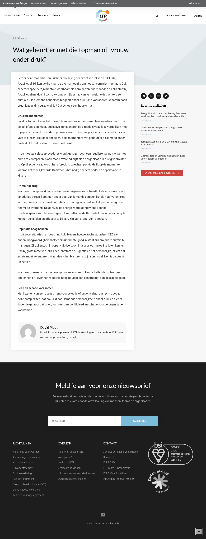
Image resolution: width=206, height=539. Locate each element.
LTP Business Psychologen (15, 3)
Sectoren (43, 15)
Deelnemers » (194, 3)
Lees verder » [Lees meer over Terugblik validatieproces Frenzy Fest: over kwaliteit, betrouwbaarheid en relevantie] (146, 120)
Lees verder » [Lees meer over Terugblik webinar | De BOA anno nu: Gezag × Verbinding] (146, 149)
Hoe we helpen (11, 15)
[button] (144, 96)
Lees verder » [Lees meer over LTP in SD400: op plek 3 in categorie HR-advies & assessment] (146, 134)
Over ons (29, 15)
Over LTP (64, 443)
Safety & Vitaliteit (78, 3)
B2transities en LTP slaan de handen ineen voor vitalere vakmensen (163, 157)
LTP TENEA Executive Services (103, 3)
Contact (110, 443)
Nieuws (56, 15)
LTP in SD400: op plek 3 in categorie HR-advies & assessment (162, 129)
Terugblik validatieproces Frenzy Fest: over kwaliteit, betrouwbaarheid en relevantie (163, 115)
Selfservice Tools (38, 3)
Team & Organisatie (58, 3)
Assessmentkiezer (176, 15)
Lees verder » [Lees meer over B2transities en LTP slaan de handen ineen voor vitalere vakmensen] (146, 163)
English (197, 15)
